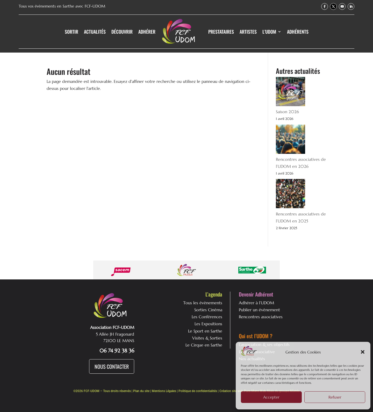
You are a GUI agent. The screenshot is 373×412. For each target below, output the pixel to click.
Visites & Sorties (207, 338)
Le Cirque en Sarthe (203, 345)
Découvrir (122, 31)
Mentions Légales (164, 391)
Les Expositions (208, 323)
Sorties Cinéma (208, 309)
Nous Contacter (112, 366)
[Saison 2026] (290, 92)
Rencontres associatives (261, 316)
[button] (362, 352)
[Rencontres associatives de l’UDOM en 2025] (290, 194)
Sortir (71, 31)
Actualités (95, 31)
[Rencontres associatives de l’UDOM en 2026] (290, 140)
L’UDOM (269, 31)
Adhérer (146, 31)
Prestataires (221, 31)
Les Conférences (207, 316)
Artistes (248, 31)
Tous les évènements (202, 302)
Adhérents (298, 31)
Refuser (334, 397)
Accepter (271, 397)
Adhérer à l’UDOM (256, 302)
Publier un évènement (259, 309)
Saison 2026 (287, 111)
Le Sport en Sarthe (205, 331)
